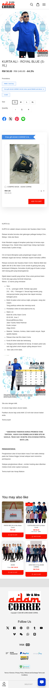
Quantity (5, 108)
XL (33, 102)
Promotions (6, 79)
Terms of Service (9, 673)
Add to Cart (36, 201)
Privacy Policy (19, 673)
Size (3, 102)
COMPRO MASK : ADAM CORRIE (18, 187)
